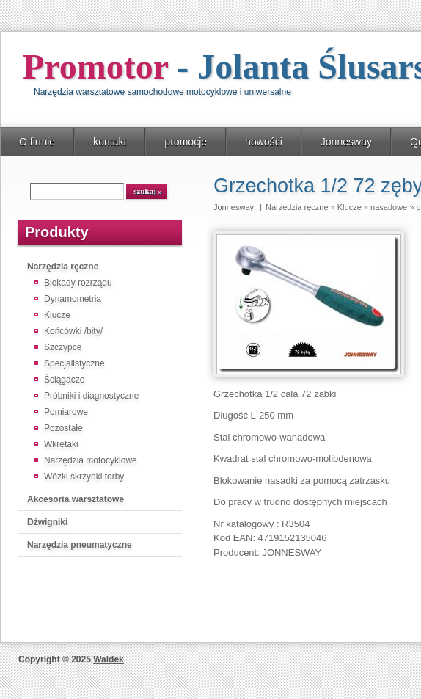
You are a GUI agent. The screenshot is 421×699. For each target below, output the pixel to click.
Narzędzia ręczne (62, 266)
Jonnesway (346, 142)
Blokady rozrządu (78, 283)
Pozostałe (63, 428)
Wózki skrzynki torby (84, 476)
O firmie (37, 142)
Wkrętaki (61, 444)
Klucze (57, 315)
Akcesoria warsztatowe (75, 499)
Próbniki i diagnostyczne (91, 396)
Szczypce (62, 347)
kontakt (109, 142)
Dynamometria (72, 299)
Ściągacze (64, 379)
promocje (185, 142)
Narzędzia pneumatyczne (79, 545)
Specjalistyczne (74, 363)
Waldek (108, 659)
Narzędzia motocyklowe (90, 460)
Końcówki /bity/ (73, 331)
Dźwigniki (47, 522)
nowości (263, 142)
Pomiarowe (66, 412)
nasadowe (388, 207)
